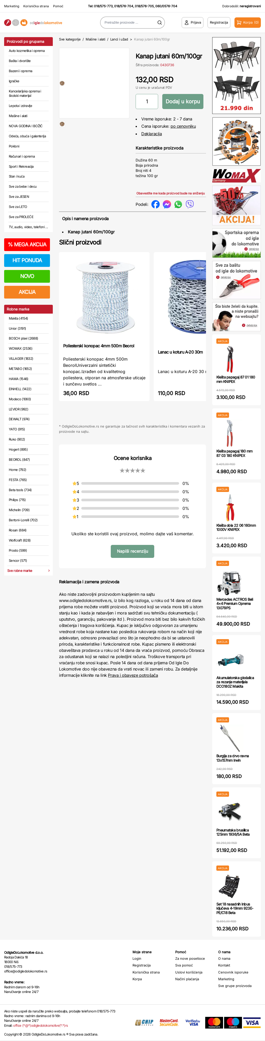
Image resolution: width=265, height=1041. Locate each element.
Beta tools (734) (20, 490)
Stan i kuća (16, 176)
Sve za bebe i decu (22, 186)
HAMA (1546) (18, 379)
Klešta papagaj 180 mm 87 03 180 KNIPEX (234, 453)
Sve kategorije (69, 39)
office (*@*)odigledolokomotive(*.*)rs (40, 1025)
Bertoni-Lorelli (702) (23, 520)
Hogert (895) (18, 449)
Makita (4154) (18, 318)
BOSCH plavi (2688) (23, 338)
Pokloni (14, 146)
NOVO (27, 276)
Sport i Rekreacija (21, 166)
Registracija (141, 965)
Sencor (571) (18, 560)
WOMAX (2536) (20, 348)
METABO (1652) (20, 369)
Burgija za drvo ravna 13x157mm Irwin (232, 758)
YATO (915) (17, 429)
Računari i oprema (22, 156)
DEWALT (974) (19, 419)
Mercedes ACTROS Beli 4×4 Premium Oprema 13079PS (234, 603)
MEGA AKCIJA (27, 244)
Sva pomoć (184, 965)
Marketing (11, 6)
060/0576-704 (166, 6)
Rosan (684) (18, 530)
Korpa (137, 979)
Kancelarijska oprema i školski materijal (25, 93)
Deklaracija (151, 133)
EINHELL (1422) (20, 389)
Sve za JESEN (19, 196)
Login (136, 958)
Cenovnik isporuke (233, 972)
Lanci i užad (119, 39)
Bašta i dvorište (20, 61)
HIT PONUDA (27, 260)
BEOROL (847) (19, 459)
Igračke (14, 81)
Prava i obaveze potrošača (133, 675)
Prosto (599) (18, 550)
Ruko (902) (17, 439)
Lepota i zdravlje (20, 106)
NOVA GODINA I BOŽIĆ (26, 126)
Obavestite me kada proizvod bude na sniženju (170, 193)
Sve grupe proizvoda (235, 986)
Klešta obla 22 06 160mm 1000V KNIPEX (236, 527)
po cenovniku (183, 126)
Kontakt (224, 965)
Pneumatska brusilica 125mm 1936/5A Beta (232, 832)
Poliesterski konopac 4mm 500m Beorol (98, 345)
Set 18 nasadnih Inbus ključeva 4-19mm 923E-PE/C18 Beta (234, 908)
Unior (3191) (17, 328)
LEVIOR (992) (18, 409)
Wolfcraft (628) (20, 540)
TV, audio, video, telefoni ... (28, 227)
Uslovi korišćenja (188, 972)
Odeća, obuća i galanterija (27, 136)
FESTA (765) (18, 480)
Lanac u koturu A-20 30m (180, 352)
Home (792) (17, 470)
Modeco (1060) (20, 399)
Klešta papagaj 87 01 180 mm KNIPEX (235, 379)
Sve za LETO (18, 207)
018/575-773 (103, 6)
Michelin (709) (19, 510)
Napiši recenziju (132, 551)
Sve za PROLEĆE (21, 217)
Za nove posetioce (190, 958)
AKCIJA (27, 292)
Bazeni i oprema (20, 71)
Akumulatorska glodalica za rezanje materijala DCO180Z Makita (235, 682)
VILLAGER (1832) (21, 358)
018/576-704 (123, 6)
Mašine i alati (18, 116)
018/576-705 (144, 6)
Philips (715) (17, 500)
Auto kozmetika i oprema (27, 51)
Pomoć (58, 6)
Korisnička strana (36, 6)
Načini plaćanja (187, 979)
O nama (224, 958)
